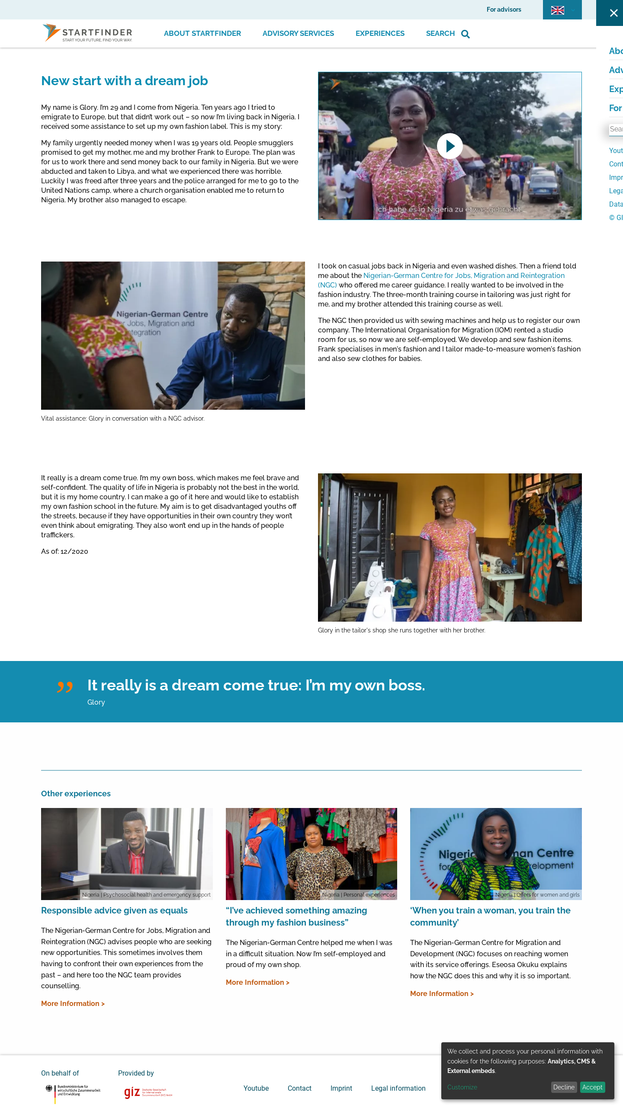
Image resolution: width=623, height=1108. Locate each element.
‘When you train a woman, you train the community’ (490, 916)
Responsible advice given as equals (114, 910)
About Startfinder (202, 33)
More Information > (73, 1003)
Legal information (398, 1088)
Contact (300, 1088)
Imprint (341, 1088)
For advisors (504, 9)
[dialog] (527, 1070)
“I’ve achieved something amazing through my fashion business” (296, 916)
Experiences (380, 33)
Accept (592, 1087)
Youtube (256, 1088)
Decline (564, 1087)
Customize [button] (462, 1087)
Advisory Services (298, 33)
